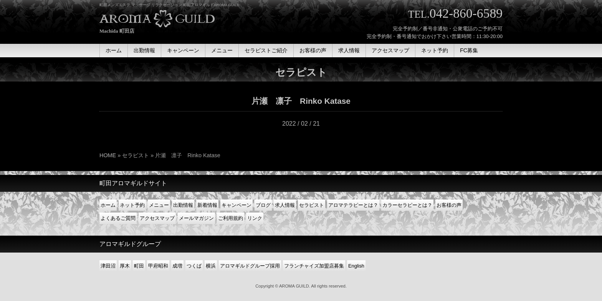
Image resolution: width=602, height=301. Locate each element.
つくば (194, 266)
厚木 (125, 266)
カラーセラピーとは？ (407, 205)
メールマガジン (196, 218)
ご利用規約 (230, 218)
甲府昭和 (158, 266)
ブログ (263, 205)
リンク (254, 218)
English (356, 266)
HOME (107, 155)
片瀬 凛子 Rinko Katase (301, 100)
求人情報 (285, 205)
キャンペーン (236, 205)
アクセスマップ (157, 218)
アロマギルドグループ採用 (250, 266)
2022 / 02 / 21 (301, 123)
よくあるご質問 (118, 218)
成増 (177, 266)
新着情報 (207, 205)
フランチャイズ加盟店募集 (314, 266)
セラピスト (135, 155)
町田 (139, 266)
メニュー (159, 205)
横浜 (211, 266)
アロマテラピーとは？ (353, 205)
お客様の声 (449, 205)
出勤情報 (183, 205)
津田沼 (108, 266)
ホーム (108, 205)
